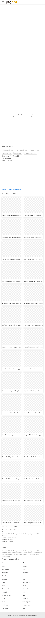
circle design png (34, 150)
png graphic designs (30, 153)
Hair (24, 592)
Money (25, 608)
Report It (4, 189)
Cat (24, 569)
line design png (7, 153)
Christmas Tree (6, 589)
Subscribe (26, 572)
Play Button (5, 576)
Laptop (25, 576)
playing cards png (8, 150)
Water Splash (27, 602)
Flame (24, 563)
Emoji (24, 585)
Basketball (5, 572)
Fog (24, 579)
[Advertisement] (22, 21)
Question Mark (27, 605)
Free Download (22, 115)
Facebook (5, 608)
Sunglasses (5, 569)
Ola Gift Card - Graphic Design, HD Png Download (16, 369)
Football (4, 592)
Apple (3, 566)
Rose (3, 585)
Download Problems (15, 189)
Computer (25, 598)
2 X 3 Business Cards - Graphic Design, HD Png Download (18, 501)
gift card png (17, 153)
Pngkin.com (5, 605)
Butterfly (25, 566)
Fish (24, 595)
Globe (3, 598)
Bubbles (4, 579)
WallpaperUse (27, 582)
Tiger (3, 582)
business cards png (21, 150)
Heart (3, 563)
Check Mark (26, 589)
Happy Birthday (6, 595)
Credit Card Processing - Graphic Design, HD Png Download (19, 479)
